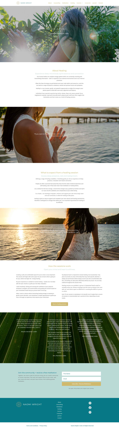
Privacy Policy (43, 425)
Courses (79, 3)
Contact (101, 3)
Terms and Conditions (32, 425)
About (50, 3)
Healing (72, 3)
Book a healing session (59, 304)
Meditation (65, 3)
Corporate (87, 3)
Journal (95, 3)
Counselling (57, 3)
